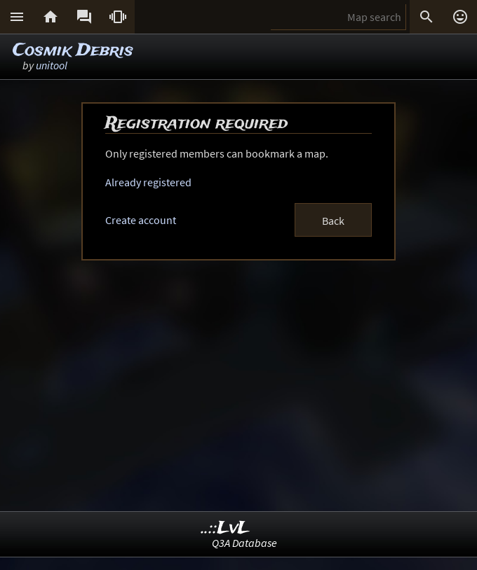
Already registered (148, 182)
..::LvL (225, 528)
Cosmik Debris (73, 51)
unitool (51, 65)
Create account (140, 220)
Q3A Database (244, 543)
